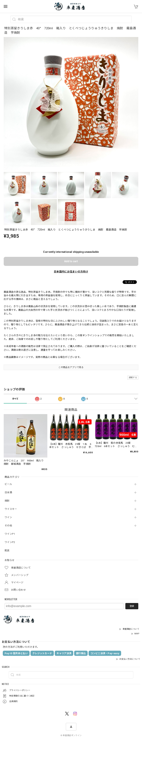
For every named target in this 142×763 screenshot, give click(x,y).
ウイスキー (11, 509)
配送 (7, 550)
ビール (8, 484)
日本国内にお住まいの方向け (71, 271)
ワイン (8, 517)
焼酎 (7, 500)
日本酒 (8, 492)
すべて (15, 399)
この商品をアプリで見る (70, 367)
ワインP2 (10, 542)
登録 (132, 606)
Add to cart (71, 261)
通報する (133, 377)
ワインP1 (10, 533)
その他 (8, 525)
